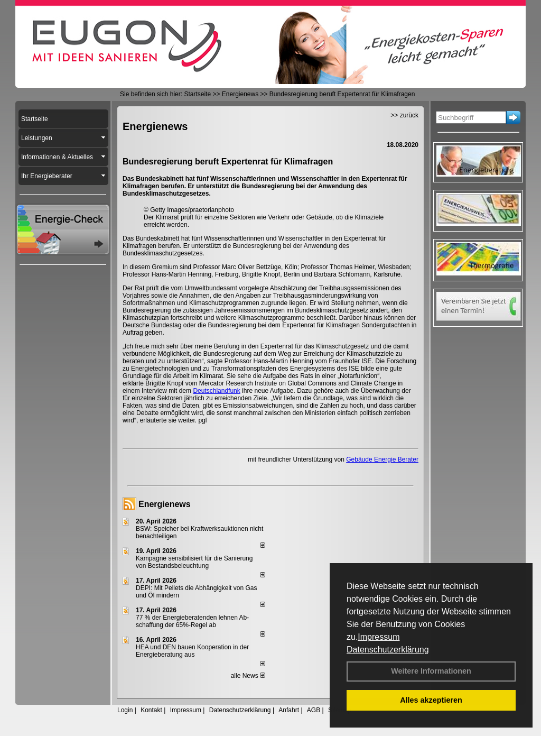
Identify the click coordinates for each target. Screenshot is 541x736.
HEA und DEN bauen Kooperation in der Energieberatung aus (192, 650)
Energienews (164, 504)
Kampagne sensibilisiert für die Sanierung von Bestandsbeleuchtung (194, 562)
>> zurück (404, 115)
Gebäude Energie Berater (382, 459)
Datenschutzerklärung (388, 649)
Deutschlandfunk (216, 390)
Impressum (378, 636)
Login (125, 710)
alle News (248, 675)
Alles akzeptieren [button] (431, 700)
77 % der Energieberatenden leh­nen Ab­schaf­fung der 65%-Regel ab (192, 621)
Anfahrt (288, 710)
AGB (313, 710)
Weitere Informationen (431, 671)
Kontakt (151, 710)
